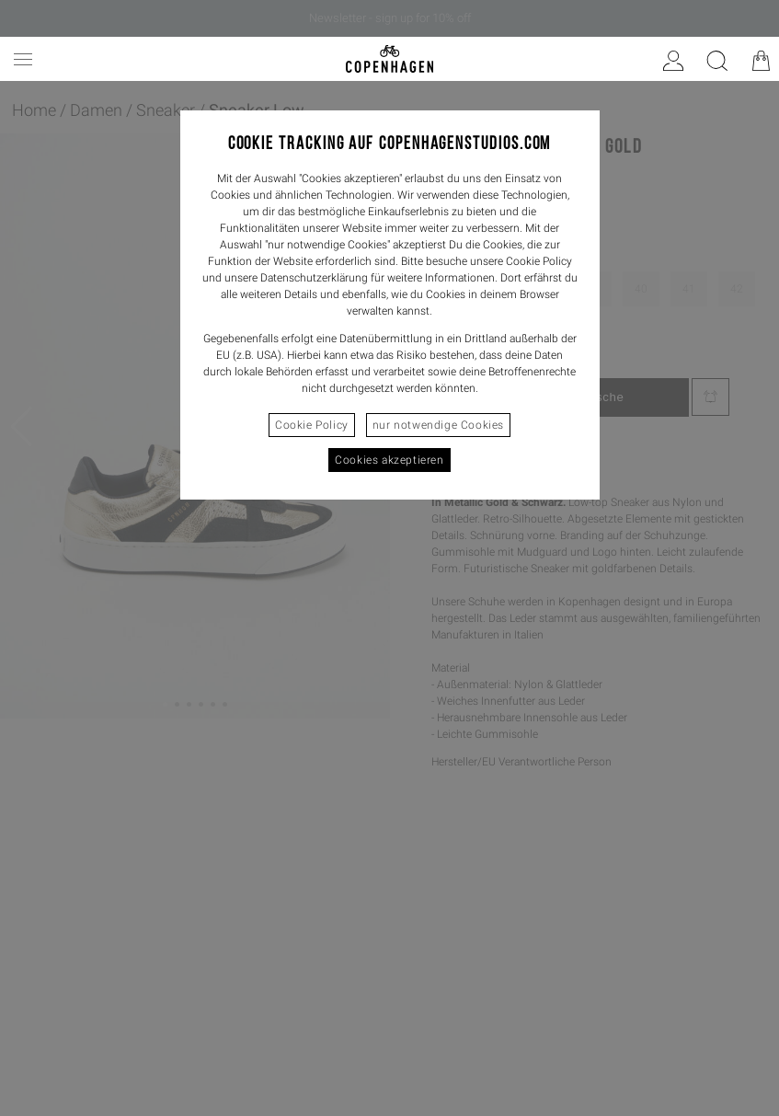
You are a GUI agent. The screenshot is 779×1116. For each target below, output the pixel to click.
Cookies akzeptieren (389, 460)
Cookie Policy (312, 425)
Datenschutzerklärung (314, 277)
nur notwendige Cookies (438, 425)
